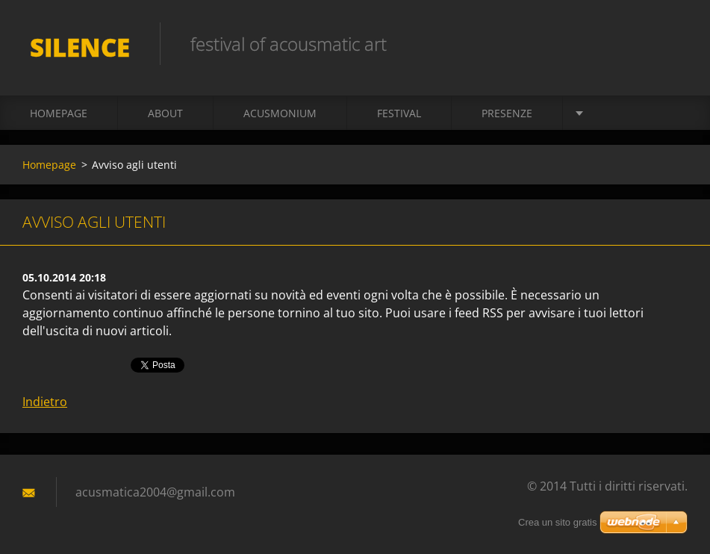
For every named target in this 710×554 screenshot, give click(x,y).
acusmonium (280, 113)
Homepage (58, 113)
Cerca (671, 43)
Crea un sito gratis (557, 522)
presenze (507, 113)
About (165, 113)
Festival (399, 113)
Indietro (44, 401)
